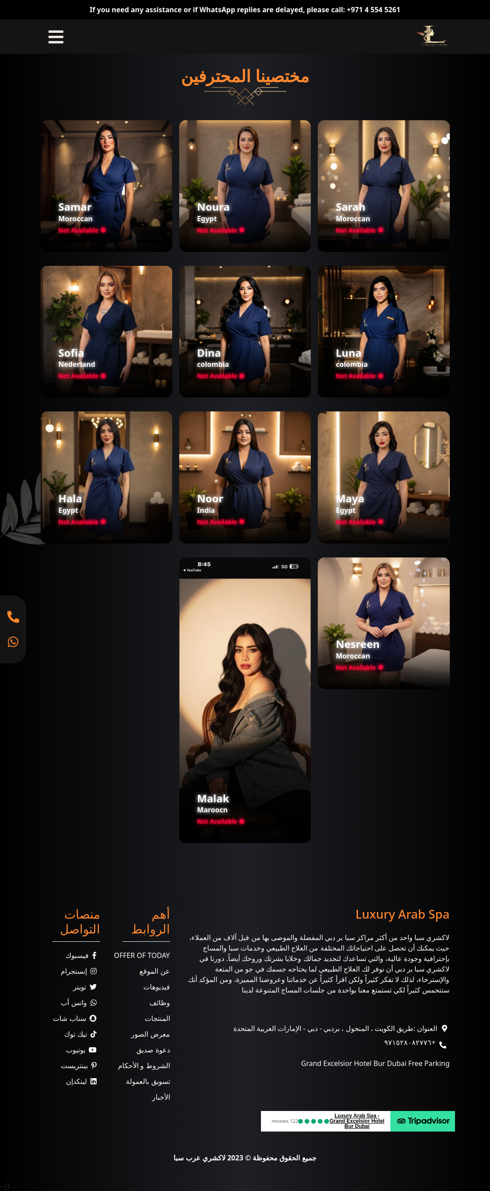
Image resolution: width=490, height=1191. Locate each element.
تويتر (86, 987)
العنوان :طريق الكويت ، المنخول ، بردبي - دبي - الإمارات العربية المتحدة (335, 1028)
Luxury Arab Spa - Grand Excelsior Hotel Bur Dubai (357, 1121)
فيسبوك (83, 955)
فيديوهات (156, 987)
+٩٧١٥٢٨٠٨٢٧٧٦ (409, 1042)
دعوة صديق (153, 1050)
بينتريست (80, 1065)
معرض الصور (150, 1034)
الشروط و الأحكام (144, 1065)
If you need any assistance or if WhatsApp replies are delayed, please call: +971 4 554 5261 (245, 9)
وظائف (159, 1002)
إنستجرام (80, 971)
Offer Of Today (142, 955)
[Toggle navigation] (56, 36)
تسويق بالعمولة (148, 1081)
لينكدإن (83, 1081)
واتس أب (80, 1002)
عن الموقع (154, 971)
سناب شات (76, 1018)
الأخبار (161, 1097)
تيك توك (82, 1034)
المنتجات (157, 1018)
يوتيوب (83, 1050)
